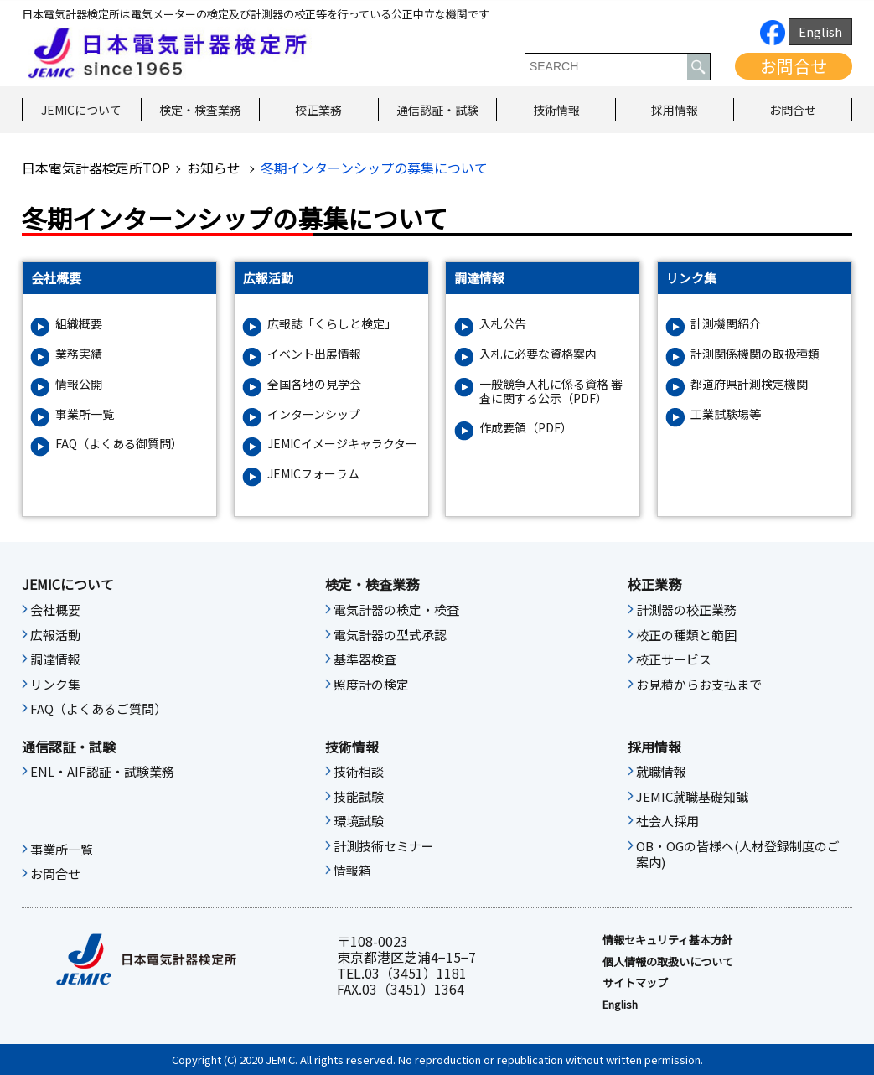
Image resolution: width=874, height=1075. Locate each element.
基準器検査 (365, 659)
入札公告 (502, 324)
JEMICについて (81, 109)
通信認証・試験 (437, 109)
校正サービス (673, 659)
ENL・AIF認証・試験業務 (102, 771)
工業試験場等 (725, 414)
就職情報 (661, 771)
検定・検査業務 (200, 109)
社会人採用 (667, 821)
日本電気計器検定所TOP (96, 167)
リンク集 (55, 684)
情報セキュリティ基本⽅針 (667, 940)
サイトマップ (635, 983)
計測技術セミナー (384, 846)
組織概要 (78, 324)
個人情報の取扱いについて (667, 962)
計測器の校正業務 (686, 610)
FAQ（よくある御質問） (119, 444)
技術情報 (556, 109)
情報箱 (352, 870)
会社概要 (55, 610)
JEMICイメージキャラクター (342, 444)
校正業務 (318, 109)
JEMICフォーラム (313, 474)
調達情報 (55, 659)
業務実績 (78, 354)
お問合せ (793, 66)
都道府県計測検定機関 (749, 384)
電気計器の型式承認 (390, 635)
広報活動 (55, 635)
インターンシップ (313, 414)
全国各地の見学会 (314, 384)
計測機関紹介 (725, 324)
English (820, 31)
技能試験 (359, 796)
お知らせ (215, 167)
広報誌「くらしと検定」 (331, 324)
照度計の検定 (371, 684)
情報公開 (78, 384)
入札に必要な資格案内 (538, 354)
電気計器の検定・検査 (396, 610)
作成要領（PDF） (525, 428)
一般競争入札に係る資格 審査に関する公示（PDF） (551, 391)
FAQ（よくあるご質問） (98, 708)
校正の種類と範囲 (686, 635)
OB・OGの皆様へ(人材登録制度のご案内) (738, 854)
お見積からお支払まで (699, 684)
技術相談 (359, 771)
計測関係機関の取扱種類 (755, 354)
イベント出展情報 (314, 354)
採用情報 (674, 109)
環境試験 (359, 821)
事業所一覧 (84, 414)
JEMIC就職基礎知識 (692, 796)
